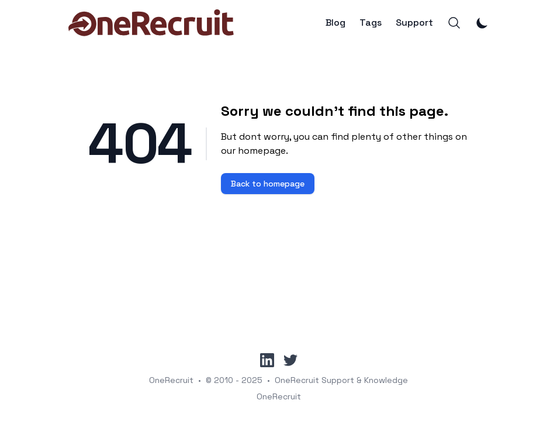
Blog (335, 23)
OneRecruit (171, 380)
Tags (370, 23)
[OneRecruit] (151, 22)
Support (414, 23)
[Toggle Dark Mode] (482, 23)
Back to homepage (268, 183)
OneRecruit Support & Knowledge (341, 380)
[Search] (454, 23)
